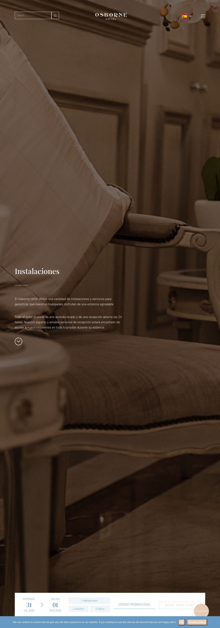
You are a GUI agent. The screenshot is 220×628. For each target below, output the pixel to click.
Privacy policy (197, 622)
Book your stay (179, 605)
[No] (215, 622)
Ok (181, 622)
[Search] (33, 15)
